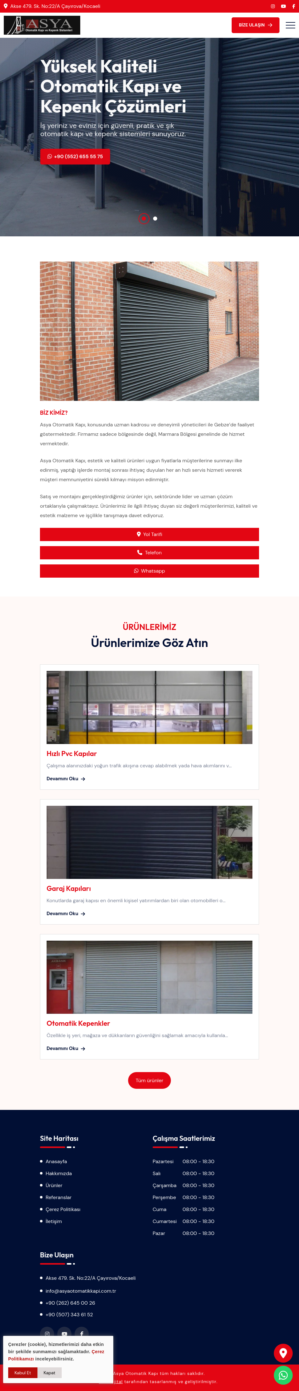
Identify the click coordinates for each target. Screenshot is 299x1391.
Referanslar (58, 1197)
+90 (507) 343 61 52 (69, 1314)
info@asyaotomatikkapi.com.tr (81, 1291)
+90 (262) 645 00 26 (70, 1303)
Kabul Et (22, 1373)
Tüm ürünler (149, 1080)
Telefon (149, 552)
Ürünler (54, 1185)
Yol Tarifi (149, 534)
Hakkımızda (59, 1173)
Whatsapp (149, 571)
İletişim (54, 1221)
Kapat (49, 1373)
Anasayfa (56, 1161)
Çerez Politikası (63, 1209)
